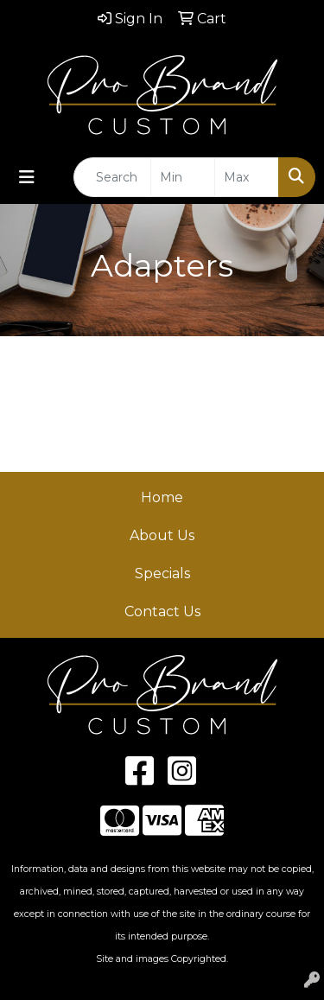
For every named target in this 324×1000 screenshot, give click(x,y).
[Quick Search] (112, 177)
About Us (162, 535)
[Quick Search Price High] (246, 177)
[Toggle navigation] (27, 177)
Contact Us (162, 611)
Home (162, 497)
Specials (162, 573)
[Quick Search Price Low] (182, 177)
